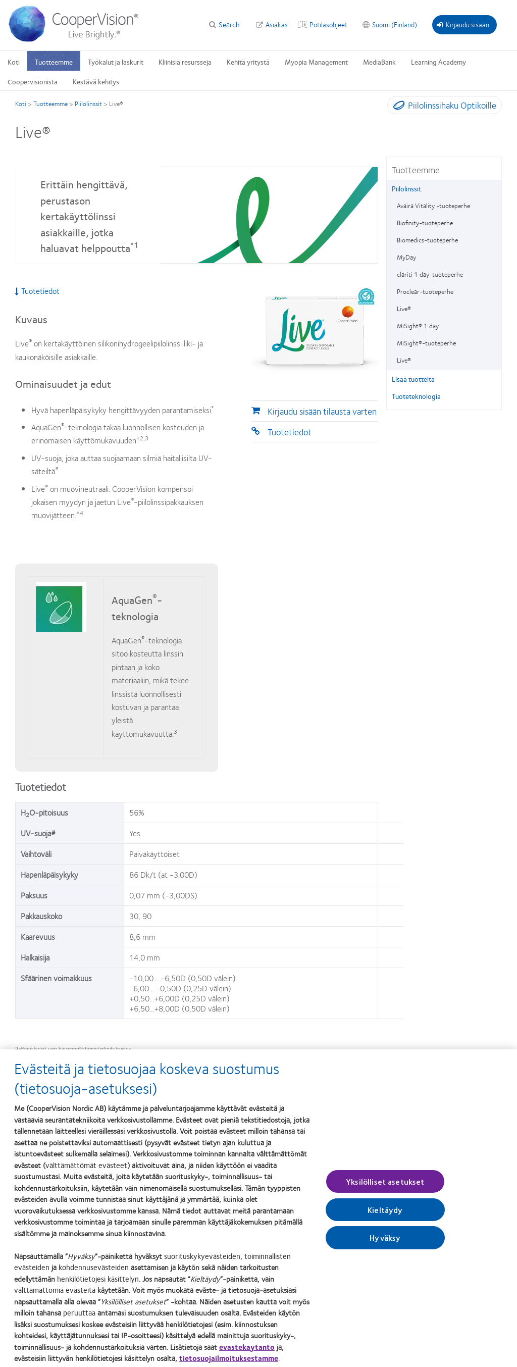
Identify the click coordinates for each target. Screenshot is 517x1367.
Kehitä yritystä (248, 61)
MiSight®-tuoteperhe (426, 343)
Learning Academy (438, 61)
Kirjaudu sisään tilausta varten (322, 411)
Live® (404, 308)
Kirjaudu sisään (463, 24)
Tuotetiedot (290, 432)
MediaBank (379, 61)
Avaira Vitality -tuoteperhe (433, 205)
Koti (14, 61)
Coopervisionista (33, 81)
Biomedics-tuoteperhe (427, 240)
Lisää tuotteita (413, 378)
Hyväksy (385, 1245)
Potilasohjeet (328, 24)
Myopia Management (316, 61)
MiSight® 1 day (418, 326)
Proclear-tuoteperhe (425, 291)
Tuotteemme (54, 61)
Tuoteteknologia (416, 395)
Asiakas (277, 24)
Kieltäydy (385, 1217)
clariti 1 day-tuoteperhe (430, 274)
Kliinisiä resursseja (185, 61)
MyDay (406, 257)
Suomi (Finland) (394, 24)
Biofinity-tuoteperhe (425, 223)
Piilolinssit (88, 103)
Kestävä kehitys (96, 81)
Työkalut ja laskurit (115, 61)
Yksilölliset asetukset (385, 1188)
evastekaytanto (247, 1354)
